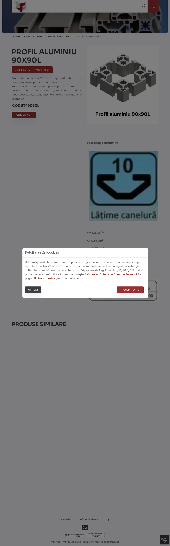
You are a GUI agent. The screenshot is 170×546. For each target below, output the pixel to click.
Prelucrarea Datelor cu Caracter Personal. (110, 274)
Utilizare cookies (44, 278)
